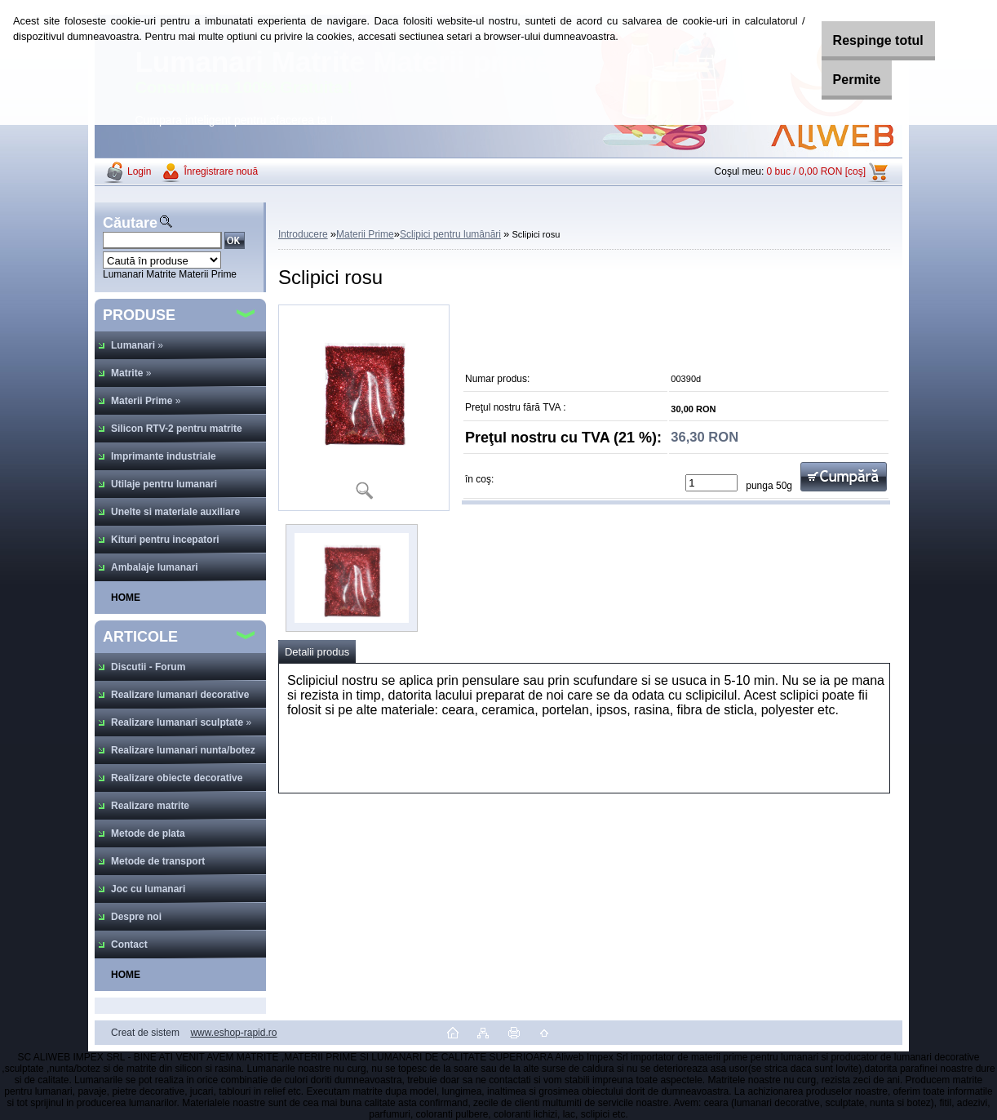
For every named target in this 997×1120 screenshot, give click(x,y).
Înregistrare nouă (221, 171)
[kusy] (711, 482)
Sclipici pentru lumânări (450, 234)
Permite (840, 80)
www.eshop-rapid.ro (233, 1032)
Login (139, 171)
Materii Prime (365, 234)
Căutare (130, 223)
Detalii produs (317, 652)
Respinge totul (861, 40)
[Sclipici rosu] (364, 407)
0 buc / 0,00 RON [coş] (816, 171)
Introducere (303, 234)
